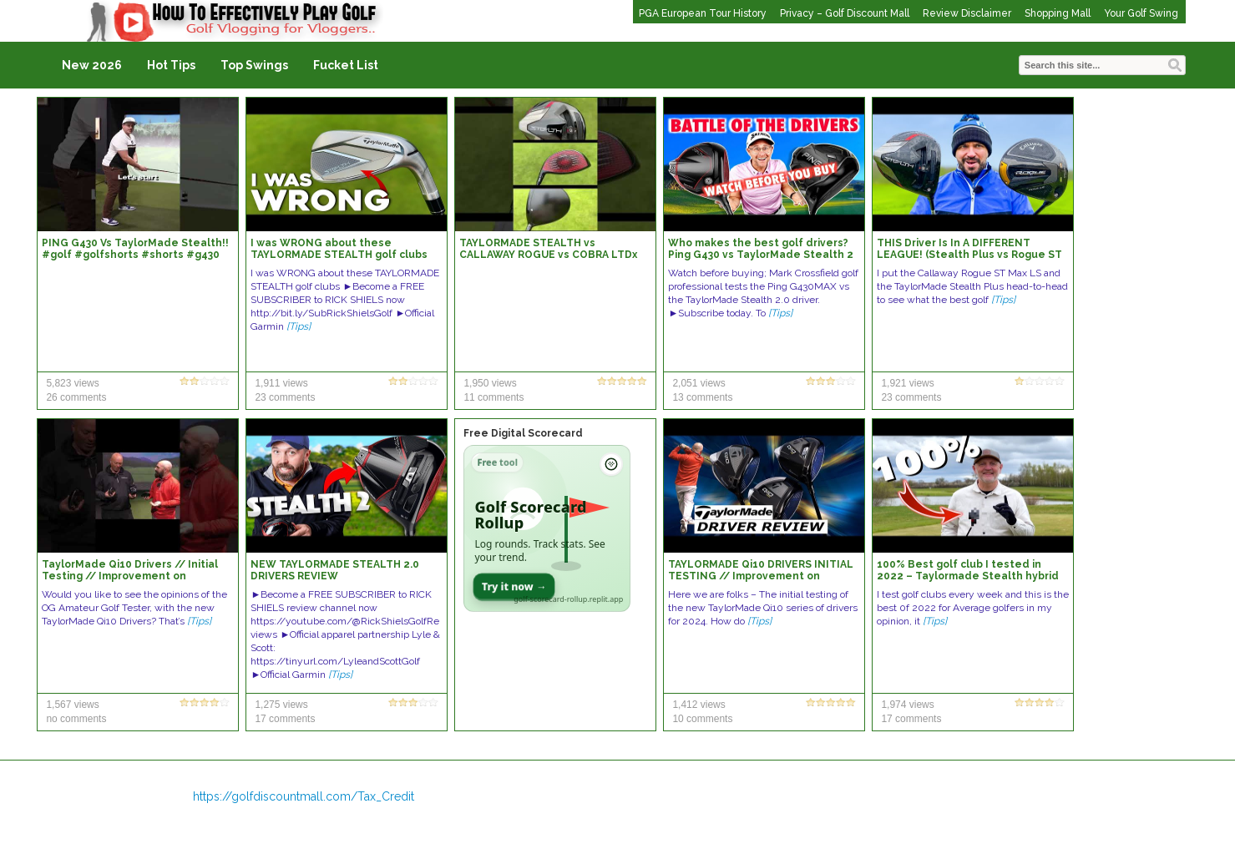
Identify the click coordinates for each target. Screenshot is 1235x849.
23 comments (285, 397)
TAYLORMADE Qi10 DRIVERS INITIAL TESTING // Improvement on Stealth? (760, 576)
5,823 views (72, 383)
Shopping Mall (1058, 13)
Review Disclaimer (967, 13)
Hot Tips (171, 65)
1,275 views (281, 704)
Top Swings (254, 65)
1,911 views (281, 383)
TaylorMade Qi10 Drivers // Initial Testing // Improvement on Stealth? (130, 576)
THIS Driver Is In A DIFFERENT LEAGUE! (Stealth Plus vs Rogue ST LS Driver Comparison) (969, 254)
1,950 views (489, 383)
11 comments (493, 397)
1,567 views (72, 704)
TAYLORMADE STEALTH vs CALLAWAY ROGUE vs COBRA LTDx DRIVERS (548, 254)
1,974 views (907, 704)
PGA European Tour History (703, 13)
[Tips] (298, 326)
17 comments (285, 719)
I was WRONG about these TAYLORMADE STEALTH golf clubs (339, 248)
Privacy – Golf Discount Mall (844, 13)
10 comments (702, 719)
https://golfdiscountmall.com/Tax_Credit (303, 796)
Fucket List (345, 65)
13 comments (702, 397)
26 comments (76, 397)
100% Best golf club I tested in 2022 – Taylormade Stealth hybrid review (968, 576)
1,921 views (907, 383)
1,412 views (698, 704)
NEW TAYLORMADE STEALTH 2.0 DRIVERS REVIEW (335, 570)
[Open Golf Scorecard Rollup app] (546, 528)
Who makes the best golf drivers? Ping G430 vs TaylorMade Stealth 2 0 (760, 254)
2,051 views (698, 383)
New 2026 (92, 65)
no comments (76, 719)
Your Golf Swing (1141, 13)
